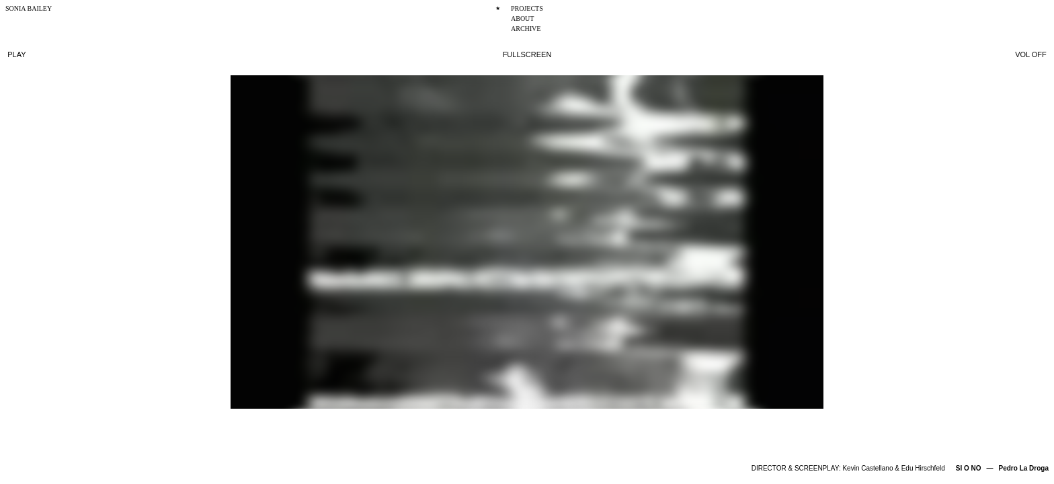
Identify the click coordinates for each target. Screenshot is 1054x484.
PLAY (16, 54)
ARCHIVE (525, 28)
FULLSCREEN (527, 54)
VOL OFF (1031, 54)
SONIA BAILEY (28, 8)
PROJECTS (527, 8)
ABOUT (522, 18)
